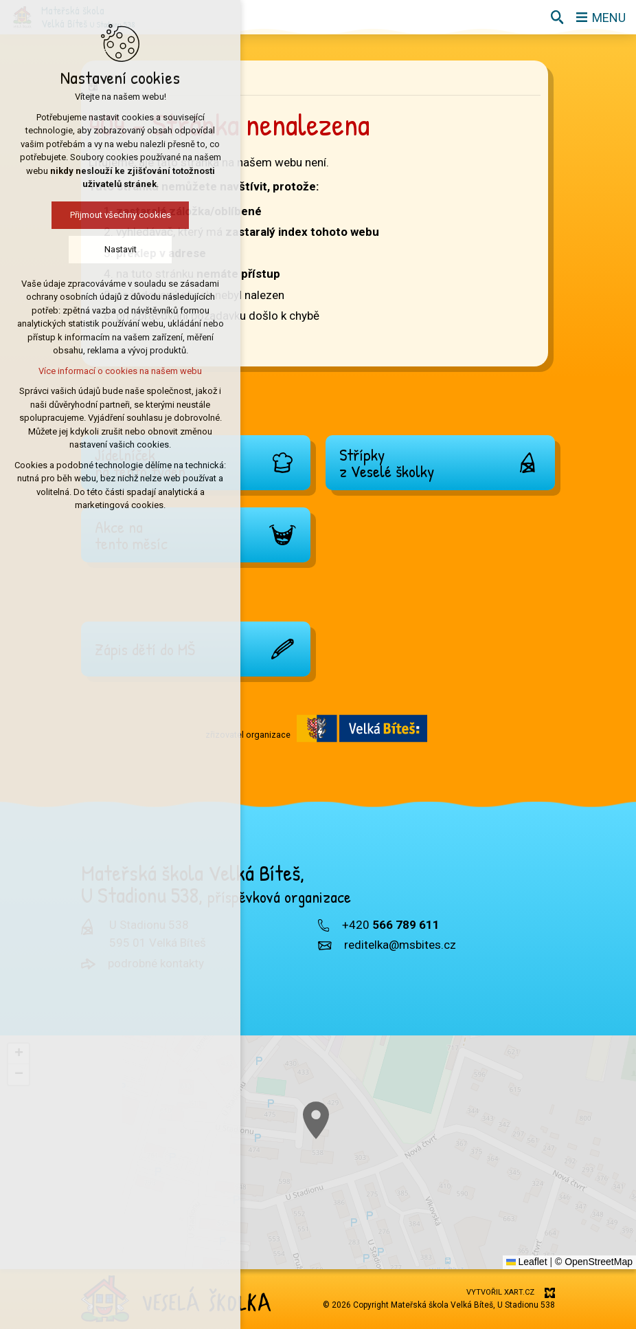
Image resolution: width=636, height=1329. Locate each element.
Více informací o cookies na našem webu (89, 371)
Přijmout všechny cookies (88, 215)
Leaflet (526, 1261)
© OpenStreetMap (594, 1261)
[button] (416, 1187)
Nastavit (89, 249)
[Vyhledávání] (557, 17)
